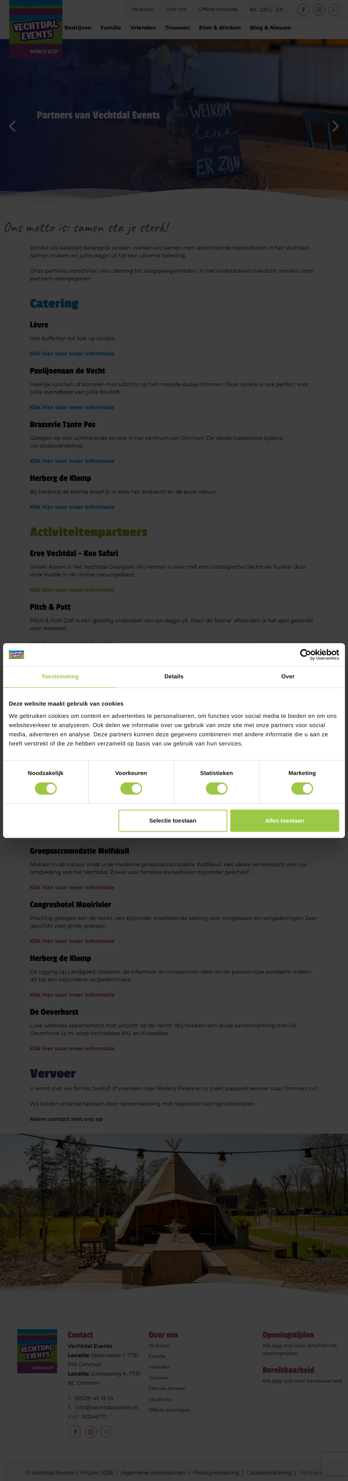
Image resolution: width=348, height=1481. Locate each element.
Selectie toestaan (173, 820)
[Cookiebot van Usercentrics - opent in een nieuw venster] (305, 654)
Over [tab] (288, 676)
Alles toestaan (284, 820)
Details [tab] (174, 676)
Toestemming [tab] (60, 676)
